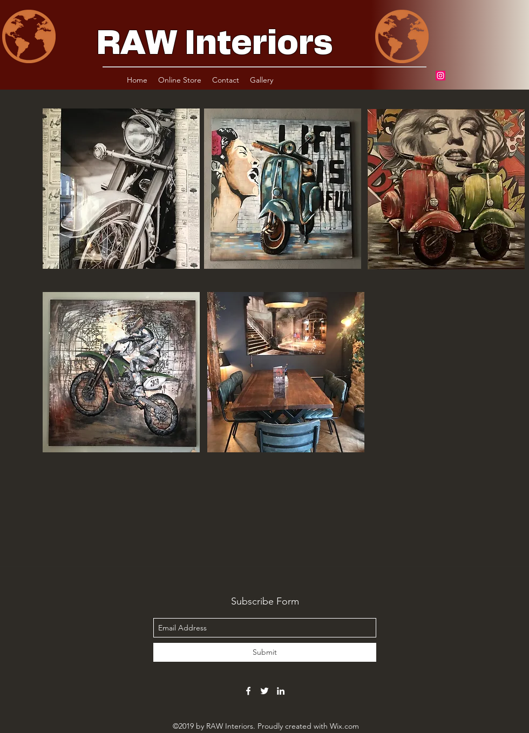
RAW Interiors (214, 43)
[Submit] (264, 652)
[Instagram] (440, 75)
